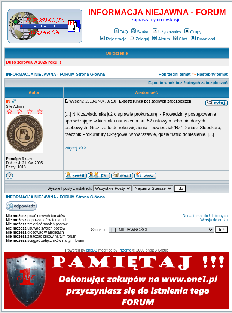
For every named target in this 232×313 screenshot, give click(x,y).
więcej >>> (75, 148)
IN (8, 101)
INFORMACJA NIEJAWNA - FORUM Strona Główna (55, 74)
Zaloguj (139, 39)
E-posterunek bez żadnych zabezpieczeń (188, 82)
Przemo (125, 250)
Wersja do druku (214, 220)
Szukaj (140, 32)
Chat (180, 39)
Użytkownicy (167, 32)
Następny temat (212, 74)
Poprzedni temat (175, 74)
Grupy (192, 32)
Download (203, 39)
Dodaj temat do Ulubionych (205, 216)
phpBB (91, 250)
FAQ (121, 32)
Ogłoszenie (116, 53)
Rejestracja (113, 39)
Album (161, 39)
